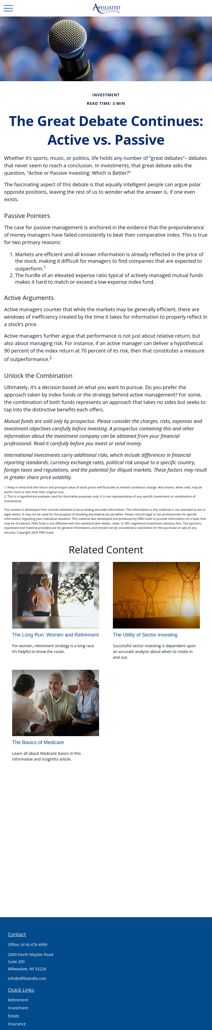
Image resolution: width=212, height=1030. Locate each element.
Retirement (18, 999)
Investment (18, 1007)
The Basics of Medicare (38, 742)
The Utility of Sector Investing (145, 635)
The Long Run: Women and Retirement (55, 635)
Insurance (17, 1023)
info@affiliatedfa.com (27, 978)
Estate (13, 1015)
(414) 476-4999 (34, 944)
